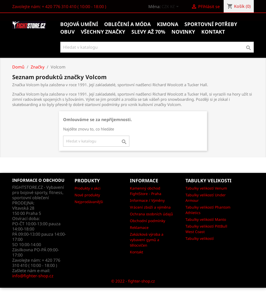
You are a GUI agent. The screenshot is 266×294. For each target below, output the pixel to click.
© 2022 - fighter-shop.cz (133, 281)
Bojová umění (79, 24)
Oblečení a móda (127, 24)
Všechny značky (103, 31)
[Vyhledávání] (157, 47)
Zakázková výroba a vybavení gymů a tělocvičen (146, 240)
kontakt (213, 31)
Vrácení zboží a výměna (150, 207)
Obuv (67, 31)
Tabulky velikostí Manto (205, 219)
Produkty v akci (88, 188)
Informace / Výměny (147, 200)
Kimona (167, 24)
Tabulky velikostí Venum (206, 188)
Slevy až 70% (148, 31)
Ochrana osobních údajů (151, 213)
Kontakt (136, 251)
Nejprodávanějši (89, 201)
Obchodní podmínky (147, 220)
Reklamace (139, 227)
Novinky (183, 31)
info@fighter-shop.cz (33, 276)
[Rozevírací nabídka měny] (171, 7)
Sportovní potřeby (210, 24)
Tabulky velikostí (199, 238)
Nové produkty (87, 194)
